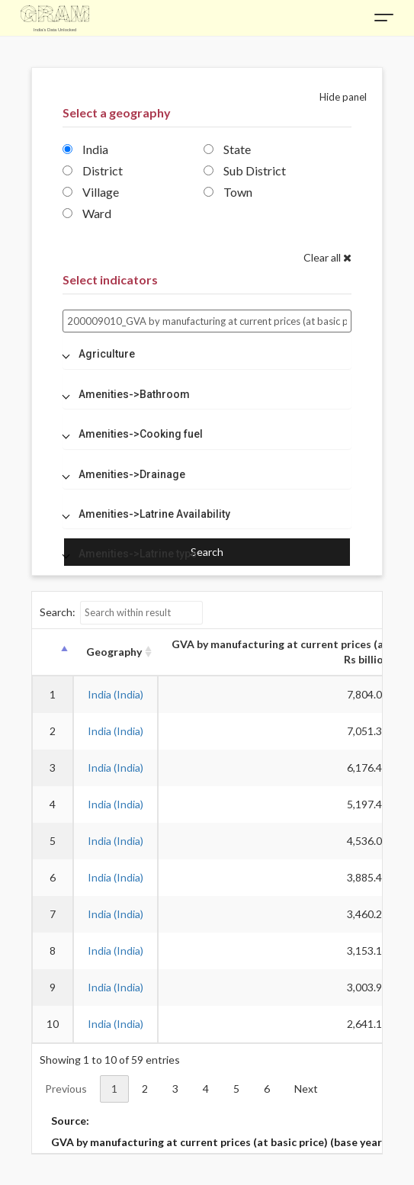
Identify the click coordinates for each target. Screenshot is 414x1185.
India (85, 149)
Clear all (327, 257)
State (227, 149)
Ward (87, 213)
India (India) (115, 694)
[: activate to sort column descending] (52, 652)
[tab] (207, 354)
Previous (66, 1088)
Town (228, 192)
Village (91, 192)
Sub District (245, 170)
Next (306, 1088)
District (93, 170)
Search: (122, 613)
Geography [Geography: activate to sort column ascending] (114, 651)
